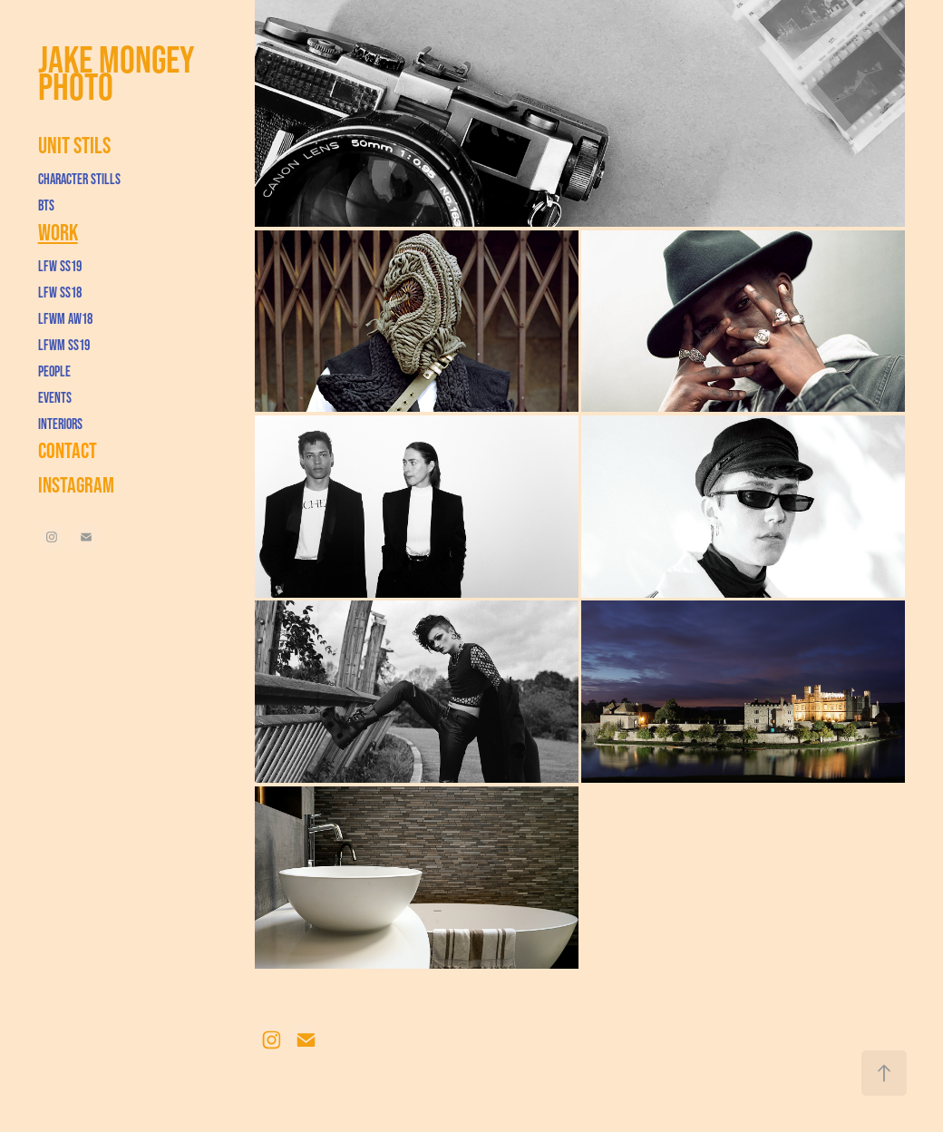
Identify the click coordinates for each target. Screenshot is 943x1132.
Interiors (60, 423)
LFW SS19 (60, 266)
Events (55, 397)
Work (58, 232)
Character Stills (79, 179)
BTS (46, 205)
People (54, 371)
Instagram (76, 485)
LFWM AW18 (65, 318)
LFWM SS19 (64, 345)
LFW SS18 (60, 292)
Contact (67, 450)
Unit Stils (74, 145)
